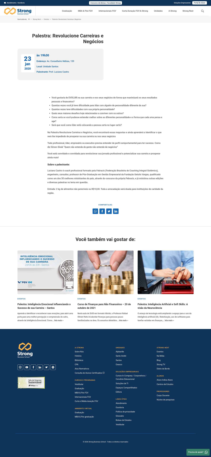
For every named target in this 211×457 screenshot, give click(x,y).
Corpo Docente (163, 395)
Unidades (158, 11)
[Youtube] (26, 367)
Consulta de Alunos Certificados (89, 373)
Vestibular (79, 384)
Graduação (67, 11)
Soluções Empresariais (182, 3)
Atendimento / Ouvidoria (14, 3)
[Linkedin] (40, 367)
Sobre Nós (79, 352)
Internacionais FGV (107, 11)
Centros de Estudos (165, 384)
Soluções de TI (122, 383)
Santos (119, 360)
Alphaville (120, 352)
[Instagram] (20, 367)
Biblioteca (79, 360)
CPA (76, 364)
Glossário (120, 416)
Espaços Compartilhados (126, 388)
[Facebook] (33, 367)
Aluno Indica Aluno (165, 380)
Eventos (46, 19)
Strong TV (161, 364)
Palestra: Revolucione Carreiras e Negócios (66, 19)
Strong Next (188, 11)
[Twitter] (46, 367)
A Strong (172, 11)
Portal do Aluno (199, 3)
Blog (159, 360)
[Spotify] (53, 367)
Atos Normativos (82, 369)
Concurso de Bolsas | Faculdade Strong (105, 3)
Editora (119, 392)
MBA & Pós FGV (85, 11)
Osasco (119, 364)
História (78, 356)
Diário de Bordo (163, 369)
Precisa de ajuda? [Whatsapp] (198, 452)
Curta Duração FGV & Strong (135, 11)
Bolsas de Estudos (124, 420)
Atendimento (121, 403)
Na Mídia (160, 356)
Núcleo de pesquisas (166, 400)
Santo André (121, 356)
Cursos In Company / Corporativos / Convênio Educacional (131, 377)
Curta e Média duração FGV (86, 401)
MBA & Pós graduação (84, 417)
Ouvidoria (120, 407)
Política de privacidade (125, 412)
